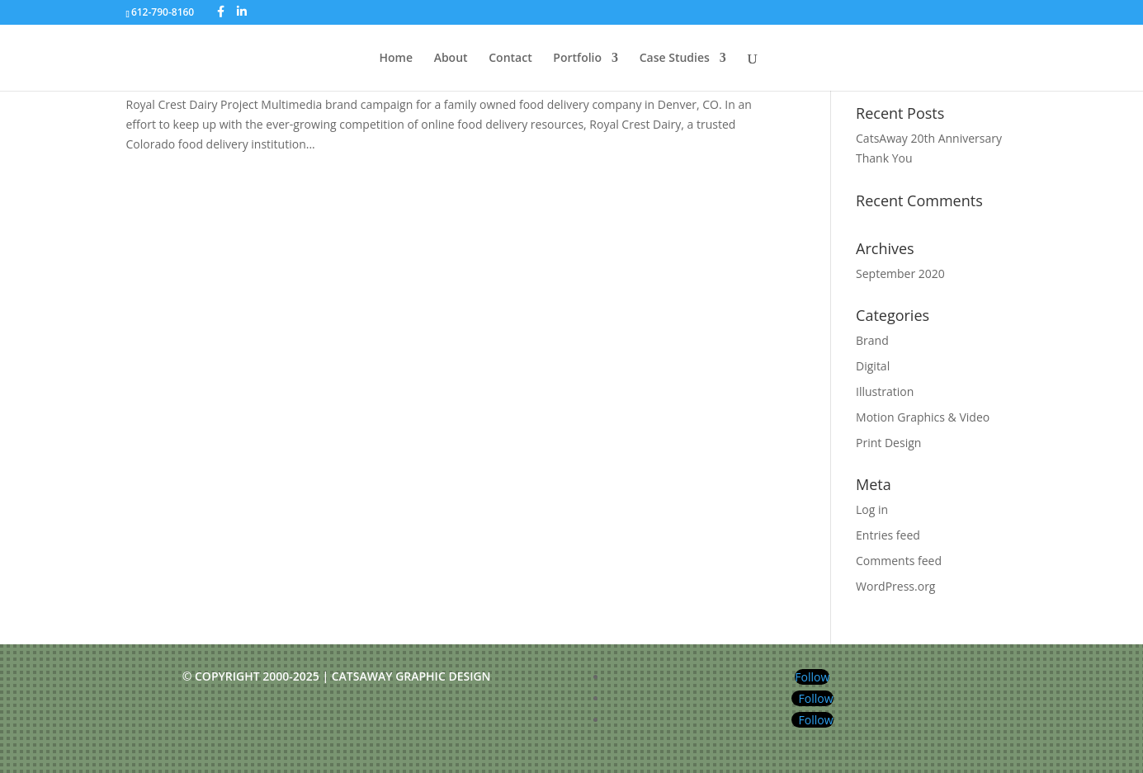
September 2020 (900, 273)
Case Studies (675, 58)
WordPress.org (895, 586)
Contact (510, 58)
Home (396, 58)
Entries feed (888, 535)
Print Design (888, 442)
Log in (872, 509)
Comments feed (899, 560)
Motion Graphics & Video (922, 417)
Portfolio (577, 58)
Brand (872, 340)
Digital (873, 366)
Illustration (885, 391)
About (451, 58)
